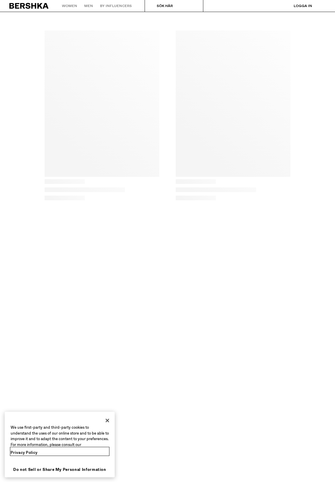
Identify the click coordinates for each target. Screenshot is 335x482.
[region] (60, 444)
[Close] (107, 420)
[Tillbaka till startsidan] (29, 6)
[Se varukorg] (321, 6)
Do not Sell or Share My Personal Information (59, 469)
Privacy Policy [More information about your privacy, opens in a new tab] (24, 452)
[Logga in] (297, 6)
